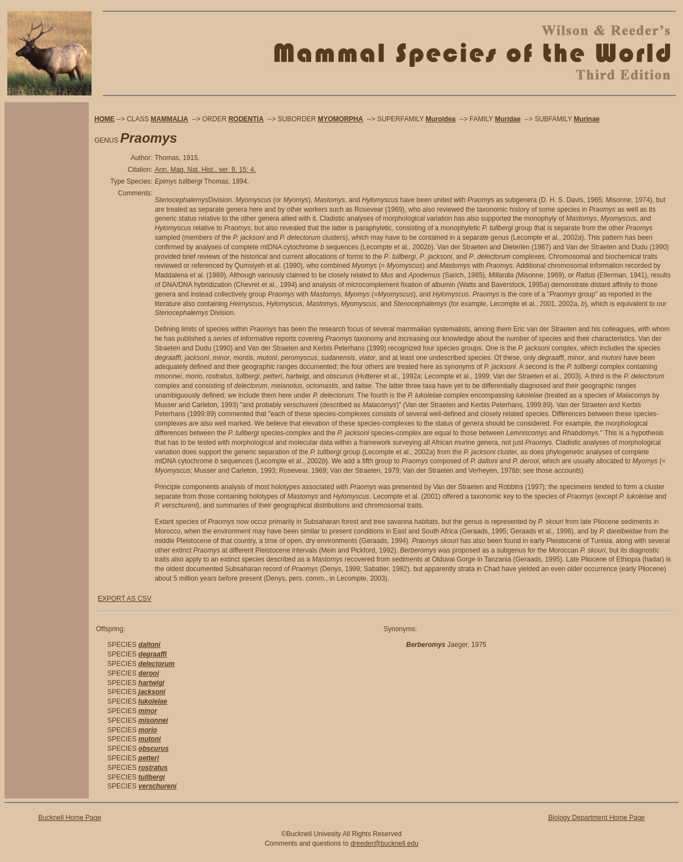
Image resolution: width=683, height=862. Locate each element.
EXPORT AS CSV (125, 599)
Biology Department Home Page (596, 818)
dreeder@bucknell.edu (384, 843)
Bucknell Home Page (69, 818)
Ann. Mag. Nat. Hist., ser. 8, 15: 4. (205, 170)
